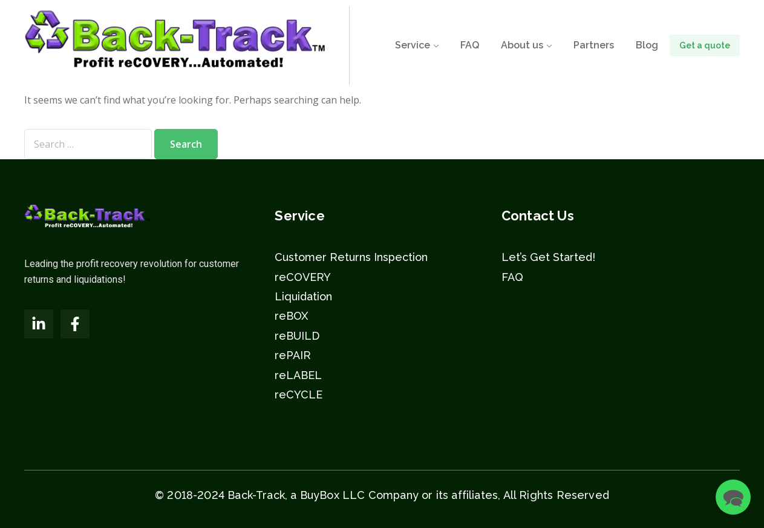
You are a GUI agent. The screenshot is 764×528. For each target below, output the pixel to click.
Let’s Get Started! (548, 257)
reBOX (291, 315)
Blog (647, 45)
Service (412, 45)
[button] (733, 497)
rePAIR (293, 355)
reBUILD (297, 335)
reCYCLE (298, 394)
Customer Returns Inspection (351, 257)
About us (522, 45)
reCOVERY (303, 277)
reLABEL (298, 375)
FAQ (469, 45)
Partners (593, 45)
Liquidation (303, 296)
